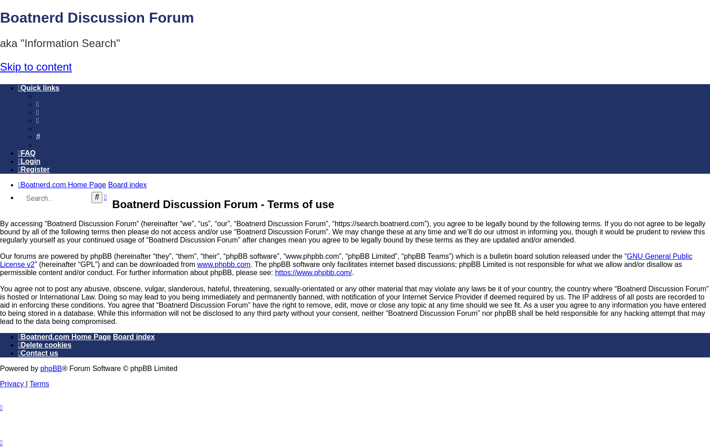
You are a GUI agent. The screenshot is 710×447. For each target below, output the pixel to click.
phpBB (51, 368)
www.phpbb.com (223, 264)
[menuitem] (59, 104)
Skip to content (36, 67)
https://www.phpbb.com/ (313, 272)
